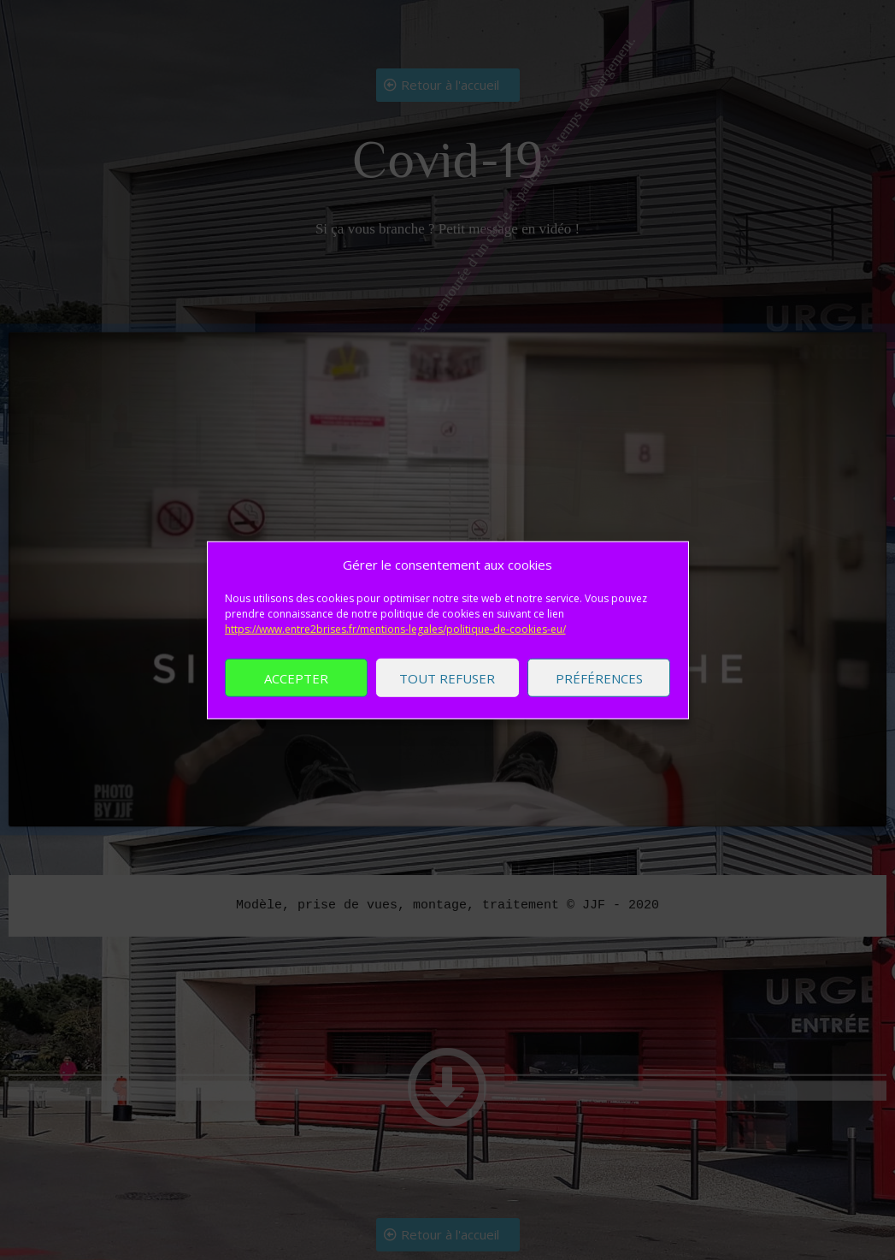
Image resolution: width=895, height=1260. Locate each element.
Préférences (599, 680)
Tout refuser (447, 680)
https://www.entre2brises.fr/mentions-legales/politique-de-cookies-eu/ (395, 631)
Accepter (296, 680)
